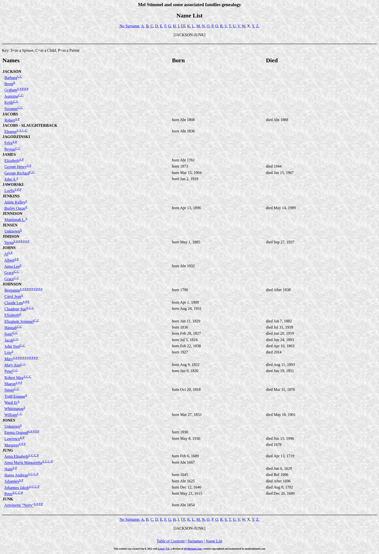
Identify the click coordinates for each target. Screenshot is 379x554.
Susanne (10, 109)
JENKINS (10, 196)
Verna (9, 242)
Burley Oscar (14, 208)
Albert (9, 260)
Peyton (9, 149)
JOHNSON (11, 284)
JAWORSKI (12, 184)
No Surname (129, 26)
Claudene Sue (15, 309)
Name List (214, 541)
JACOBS (10, 114)
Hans (8, 469)
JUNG (7, 450)
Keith (8, 102)
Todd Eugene (14, 396)
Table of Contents (171, 541)
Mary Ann (12, 365)
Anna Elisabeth (16, 456)
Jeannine (11, 96)
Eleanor (10, 131)
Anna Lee (12, 266)
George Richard (16, 173)
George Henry (15, 167)
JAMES (9, 154)
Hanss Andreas (16, 475)
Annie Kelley (14, 202)
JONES (8, 420)
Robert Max (13, 378)
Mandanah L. (14, 220)
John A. (10, 179)
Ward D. (11, 402)
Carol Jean (12, 297)
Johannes (11, 481)
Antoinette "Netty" (19, 505)
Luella (9, 191)
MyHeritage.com (192, 548)
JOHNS (9, 248)
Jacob (8, 340)
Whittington (13, 409)
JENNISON (12, 213)
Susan (9, 390)
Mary (8, 359)
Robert (9, 120)
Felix (8, 143)
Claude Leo (13, 303)
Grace (9, 273)
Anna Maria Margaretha (23, 463)
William (10, 415)
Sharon (10, 384)
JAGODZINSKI (16, 137)
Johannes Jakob (16, 488)
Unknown (12, 231)
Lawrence (12, 439)
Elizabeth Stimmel (19, 321)
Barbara (10, 78)
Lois (7, 353)
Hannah (10, 328)
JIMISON (10, 236)
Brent (8, 84)
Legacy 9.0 (163, 548)
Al (6, 254)
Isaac (8, 334)
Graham (10, 90)
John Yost (12, 346)
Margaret (11, 445)
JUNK (7, 499)
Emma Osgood (16, 432)
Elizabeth (11, 160)
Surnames (195, 541)
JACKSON (11, 71)
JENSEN (9, 225)
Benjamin (12, 290)
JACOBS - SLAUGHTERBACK (29, 125)
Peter (8, 371)
